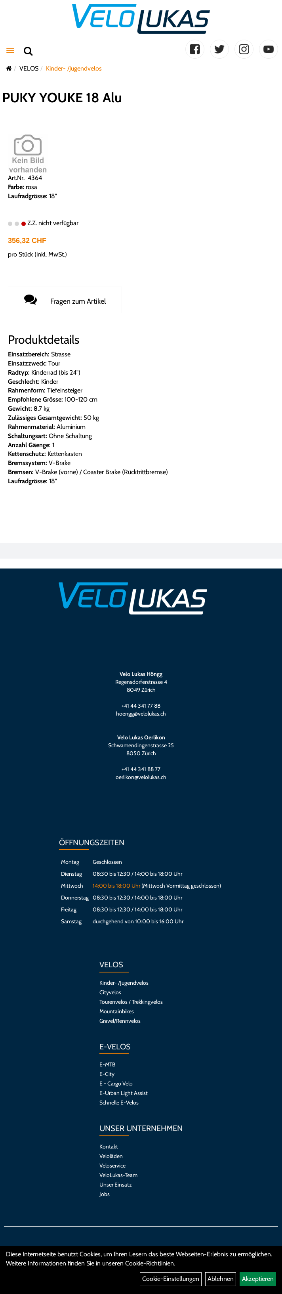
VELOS (28, 68)
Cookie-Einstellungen (170, 1279)
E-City (106, 1074)
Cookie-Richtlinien (149, 1263)
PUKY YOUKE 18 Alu (62, 97)
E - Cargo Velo (116, 1083)
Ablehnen (221, 1279)
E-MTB (107, 1064)
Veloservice (112, 1165)
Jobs (104, 1194)
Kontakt (108, 1146)
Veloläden (111, 1156)
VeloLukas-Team (118, 1175)
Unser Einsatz (115, 1184)
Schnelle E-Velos (119, 1102)
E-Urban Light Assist (123, 1093)
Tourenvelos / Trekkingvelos (131, 1001)
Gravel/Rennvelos (120, 1020)
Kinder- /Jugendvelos (74, 68)
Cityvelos (110, 992)
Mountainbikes (116, 1011)
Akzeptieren (258, 1279)
